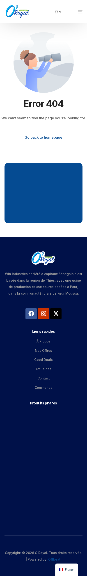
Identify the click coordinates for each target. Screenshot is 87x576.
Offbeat (54, 559)
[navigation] (66, 570)
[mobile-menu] (74, 11)
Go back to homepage (43, 137)
